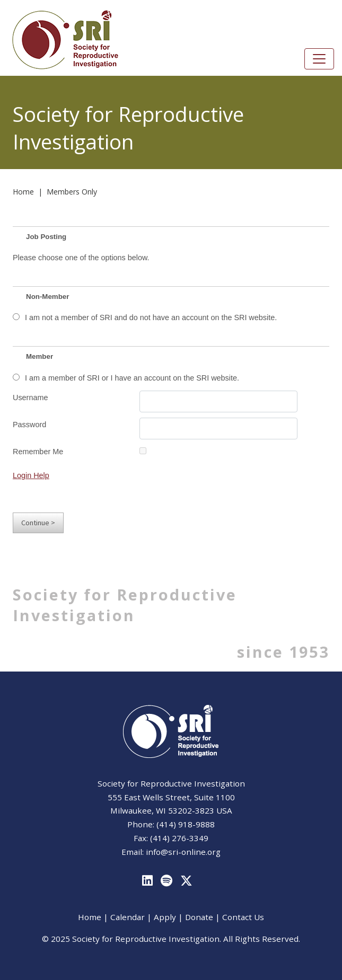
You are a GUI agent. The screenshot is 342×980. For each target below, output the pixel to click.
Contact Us (243, 917)
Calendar (127, 917)
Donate (199, 917)
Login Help (31, 475)
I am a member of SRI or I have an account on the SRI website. (132, 378)
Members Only (72, 192)
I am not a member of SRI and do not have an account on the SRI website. (151, 317)
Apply (165, 917)
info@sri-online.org (183, 851)
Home (23, 192)
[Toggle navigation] (319, 58)
